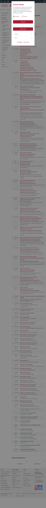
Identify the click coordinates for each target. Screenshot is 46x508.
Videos (25, 16)
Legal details (19, 42)
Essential (17, 16)
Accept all (23, 21)
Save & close (23, 29)
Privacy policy (26, 42)
